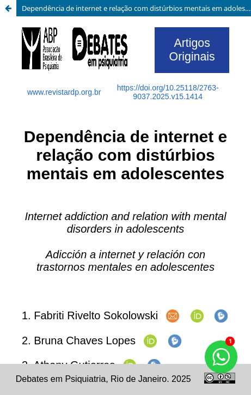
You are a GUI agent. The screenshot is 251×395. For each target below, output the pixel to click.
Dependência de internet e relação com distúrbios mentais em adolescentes (136, 8)
